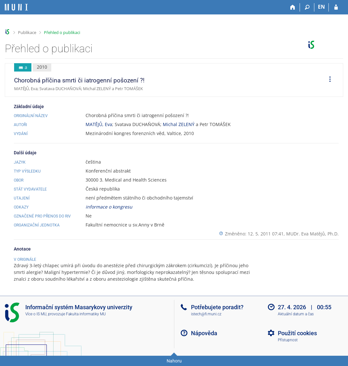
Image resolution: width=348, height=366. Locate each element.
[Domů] (293, 7)
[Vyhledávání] (307, 7)
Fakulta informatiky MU (86, 314)
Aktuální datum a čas (296, 314)
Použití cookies (297, 333)
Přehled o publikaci (62, 32)
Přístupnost (288, 340)
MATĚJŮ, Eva (99, 124)
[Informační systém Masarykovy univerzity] (16, 7)
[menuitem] (328, 80)
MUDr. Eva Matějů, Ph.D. (312, 234)
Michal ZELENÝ (179, 124)
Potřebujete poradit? (217, 307)
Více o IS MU (35, 314)
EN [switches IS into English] (321, 6)
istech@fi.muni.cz (206, 314)
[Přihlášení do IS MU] (336, 7)
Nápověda (204, 333)
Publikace (27, 32)
